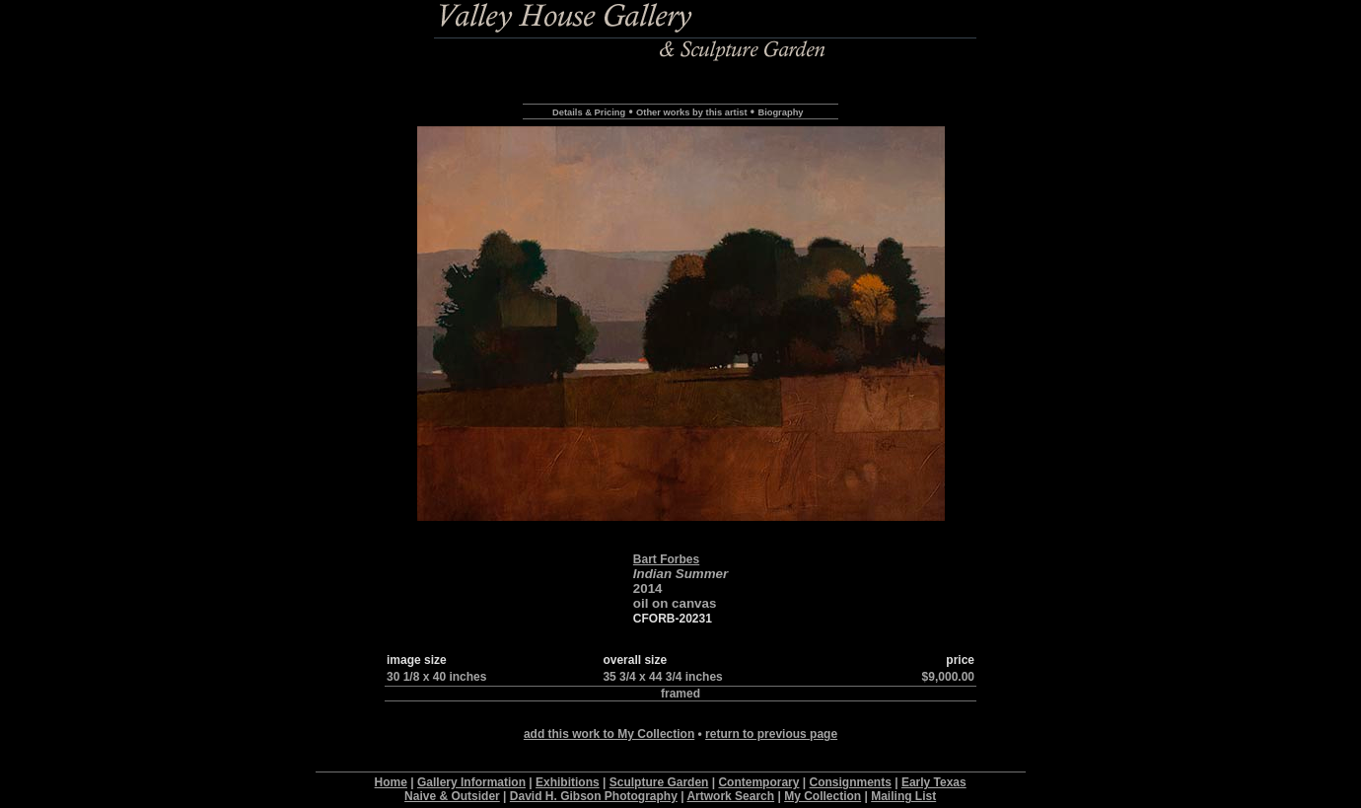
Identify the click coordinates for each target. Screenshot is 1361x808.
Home (391, 782)
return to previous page (771, 734)
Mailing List (903, 796)
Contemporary (758, 782)
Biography (780, 112)
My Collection (822, 796)
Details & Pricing (588, 112)
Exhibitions (568, 782)
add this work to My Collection (609, 734)
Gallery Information (471, 782)
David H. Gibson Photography (594, 796)
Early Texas (934, 782)
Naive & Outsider (452, 796)
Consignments (851, 782)
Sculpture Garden (659, 782)
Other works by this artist (691, 112)
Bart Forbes (666, 559)
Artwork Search (730, 796)
